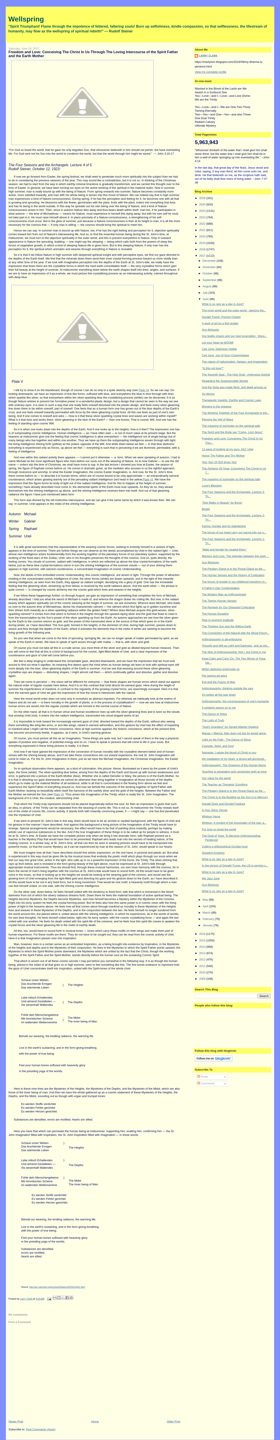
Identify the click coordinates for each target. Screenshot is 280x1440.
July (205, 292)
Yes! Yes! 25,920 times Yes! (219, 462)
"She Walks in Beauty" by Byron (222, 502)
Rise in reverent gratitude (218, 620)
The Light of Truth (213, 720)
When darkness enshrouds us (221, 669)
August (207, 286)
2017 (202, 255)
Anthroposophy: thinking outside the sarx (227, 688)
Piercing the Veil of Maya (217, 419)
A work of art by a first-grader (220, 323)
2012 (202, 959)
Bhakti (206, 509)
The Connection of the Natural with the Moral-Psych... (236, 633)
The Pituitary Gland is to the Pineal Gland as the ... (234, 568)
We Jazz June (211, 878)
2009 (202, 978)
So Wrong (208, 393)
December (210, 260)
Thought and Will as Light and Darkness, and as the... (236, 645)
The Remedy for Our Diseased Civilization (228, 607)
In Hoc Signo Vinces (215, 810)
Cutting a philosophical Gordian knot (225, 846)
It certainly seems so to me (219, 707)
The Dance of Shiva (214, 714)
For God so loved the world (219, 829)
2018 (202, 249)
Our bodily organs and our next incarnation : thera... (234, 336)
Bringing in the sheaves (216, 406)
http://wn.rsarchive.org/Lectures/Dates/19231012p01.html (57, 1287)
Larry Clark (208, 56)
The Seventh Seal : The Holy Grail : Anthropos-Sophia (236, 374)
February (209, 919)
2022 (202, 223)
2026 (202, 198)
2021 (202, 230)
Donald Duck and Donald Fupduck (223, 803)
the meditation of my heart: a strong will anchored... (234, 759)
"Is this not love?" (213, 368)
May (206, 899)
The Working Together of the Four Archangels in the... (235, 413)
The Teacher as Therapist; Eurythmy (225, 784)
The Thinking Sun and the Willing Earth (226, 626)
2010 (202, 972)
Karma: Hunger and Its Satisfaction (224, 526)
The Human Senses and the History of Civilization (233, 575)
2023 (202, 217)
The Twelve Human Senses (219, 600)
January (208, 925)
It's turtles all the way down (219, 694)
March (207, 912)
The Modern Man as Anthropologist (224, 594)
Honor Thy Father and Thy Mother (223, 455)
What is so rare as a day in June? (223, 304)
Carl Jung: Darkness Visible (219, 349)
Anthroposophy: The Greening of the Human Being (234, 765)
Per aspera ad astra (214, 675)
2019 (202, 243)
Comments (205, 1083)
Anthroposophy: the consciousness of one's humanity (235, 701)
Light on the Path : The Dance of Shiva (226, 739)
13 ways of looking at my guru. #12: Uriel (227, 449)
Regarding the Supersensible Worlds (225, 381)
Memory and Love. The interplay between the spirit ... (235, 556)
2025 (202, 204)
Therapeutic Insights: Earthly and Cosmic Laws (231, 400)
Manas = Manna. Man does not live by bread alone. (234, 733)
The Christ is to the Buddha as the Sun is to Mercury (235, 797)
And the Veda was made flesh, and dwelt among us (234, 387)
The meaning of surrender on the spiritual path (231, 425)
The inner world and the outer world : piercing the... (234, 310)
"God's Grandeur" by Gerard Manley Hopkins (230, 727)
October (208, 273)
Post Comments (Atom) (40, 1429)
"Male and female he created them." (224, 549)
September (210, 280)
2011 (202, 966)
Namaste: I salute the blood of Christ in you (229, 752)
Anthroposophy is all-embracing (222, 639)
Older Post (173, 1421)
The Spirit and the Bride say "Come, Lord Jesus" (232, 432)
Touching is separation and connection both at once (234, 771)
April (206, 906)
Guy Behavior (210, 329)
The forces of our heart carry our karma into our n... (234, 532)
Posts (202, 1076)
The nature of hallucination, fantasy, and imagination (235, 361)
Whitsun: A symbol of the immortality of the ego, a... (234, 822)
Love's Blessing (212, 485)
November (210, 267)
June (206, 299)
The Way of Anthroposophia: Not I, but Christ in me (234, 652)
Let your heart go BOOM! (218, 342)
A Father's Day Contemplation (221, 588)
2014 (202, 946)
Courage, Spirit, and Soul (218, 746)
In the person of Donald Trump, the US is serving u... (235, 865)
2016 (202, 933)
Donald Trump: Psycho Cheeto (221, 317)
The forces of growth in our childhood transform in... (234, 581)
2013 (202, 953)
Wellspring (26, 19)
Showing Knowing (213, 852)
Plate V (143, 390)
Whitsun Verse (211, 816)
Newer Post (16, 1421)
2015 (202, 940)
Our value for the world (216, 778)
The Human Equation (215, 613)
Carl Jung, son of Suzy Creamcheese (225, 355)
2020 (202, 236)
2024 (202, 210)
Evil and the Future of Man (218, 682)
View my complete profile (210, 72)
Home (95, 1421)
